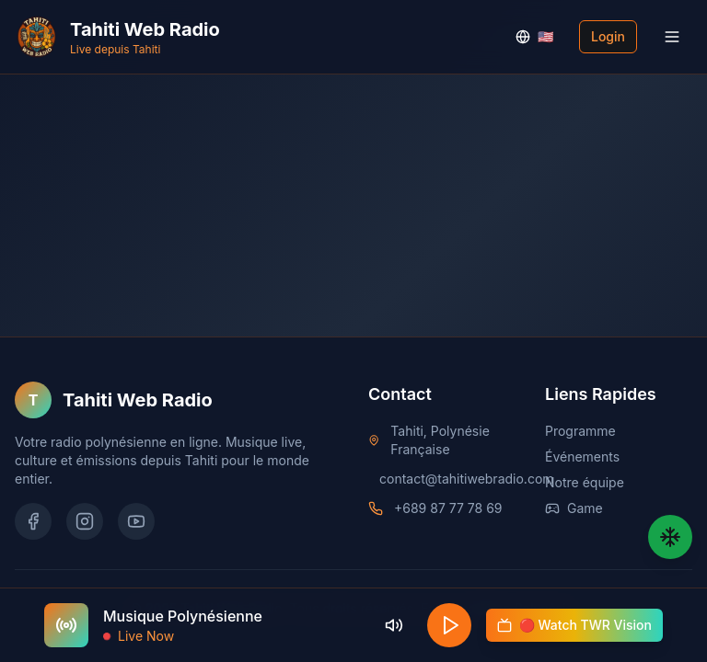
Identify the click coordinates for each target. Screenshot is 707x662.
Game (574, 508)
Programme (580, 431)
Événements (582, 456)
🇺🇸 (534, 36)
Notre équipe (584, 482)
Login (608, 36)
